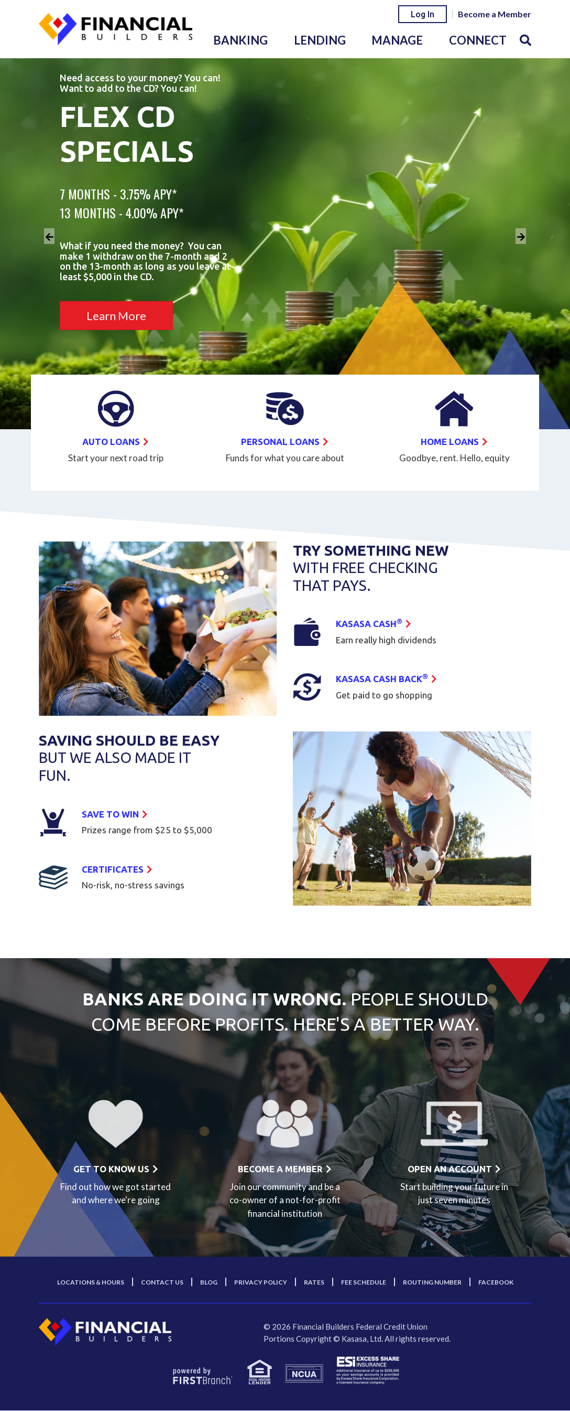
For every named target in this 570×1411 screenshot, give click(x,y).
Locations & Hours (90, 1283)
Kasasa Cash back (385, 679)
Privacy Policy (260, 1283)
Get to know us (111, 1169)
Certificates (114, 869)
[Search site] (525, 40)
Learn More (116, 316)
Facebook (495, 1283)
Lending (320, 40)
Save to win (112, 814)
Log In (422, 14)
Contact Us (162, 1283)
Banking (240, 40)
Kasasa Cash (371, 624)
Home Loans (449, 441)
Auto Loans (111, 441)
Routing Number (432, 1283)
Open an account (450, 1169)
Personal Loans (280, 441)
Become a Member (494, 14)
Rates (314, 1283)
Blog (208, 1283)
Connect (478, 40)
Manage (397, 40)
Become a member (280, 1169)
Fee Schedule (363, 1283)
